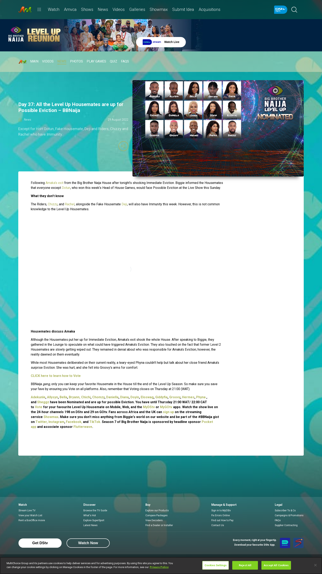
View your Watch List (30, 515)
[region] (161, 565)
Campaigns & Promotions (289, 515)
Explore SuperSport (93, 520)
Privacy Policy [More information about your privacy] (159, 567)
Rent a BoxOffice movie (31, 520)
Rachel (70, 204)
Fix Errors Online (220, 515)
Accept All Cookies (276, 565)
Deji (124, 204)
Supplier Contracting (286, 525)
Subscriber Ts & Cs (285, 510)
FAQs (278, 520)
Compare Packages (156, 515)
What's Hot (89, 515)
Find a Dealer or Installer (159, 525)
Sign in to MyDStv (221, 510)
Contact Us (217, 525)
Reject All (245, 565)
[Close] (315, 565)
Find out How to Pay (222, 520)
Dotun (66, 188)
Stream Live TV (27, 510)
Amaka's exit (55, 183)
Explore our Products (157, 510)
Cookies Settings (216, 565)
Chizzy (53, 204)
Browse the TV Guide (95, 510)
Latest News (90, 525)
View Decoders (154, 520)
